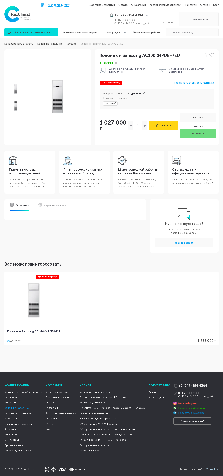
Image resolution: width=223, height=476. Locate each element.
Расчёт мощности (59, 5)
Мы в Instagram (187, 403)
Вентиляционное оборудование (23, 392)
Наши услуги (112, 32)
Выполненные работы (147, 32)
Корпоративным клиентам (165, 4)
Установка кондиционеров (80, 32)
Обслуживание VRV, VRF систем (99, 424)
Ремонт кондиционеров (94, 413)
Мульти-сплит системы (18, 424)
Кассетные (10, 402)
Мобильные (11, 418)
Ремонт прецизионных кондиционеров (103, 439)
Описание (19, 205)
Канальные (10, 434)
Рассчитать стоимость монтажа (194, 82)
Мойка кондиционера (92, 402)
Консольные (11, 429)
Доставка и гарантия (102, 4)
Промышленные (13, 445)
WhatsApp (197, 133)
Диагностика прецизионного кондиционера (106, 434)
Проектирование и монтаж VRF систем (103, 397)
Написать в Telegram (191, 412)
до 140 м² (110, 103)
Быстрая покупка (197, 119)
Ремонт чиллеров (90, 450)
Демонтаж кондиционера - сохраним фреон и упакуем (112, 407)
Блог (216, 4)
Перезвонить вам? (192, 421)
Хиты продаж (156, 397)
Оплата (123, 4)
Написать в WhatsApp (191, 408)
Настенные (11, 397)
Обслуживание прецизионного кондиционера (107, 429)
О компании (138, 4)
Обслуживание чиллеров (94, 445)
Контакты (191, 4)
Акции (152, 392)
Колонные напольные (17, 407)
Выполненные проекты (59, 392)
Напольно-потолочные (18, 413)
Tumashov (212, 469)
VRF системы (12, 439)
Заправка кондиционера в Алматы (99, 418)
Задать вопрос (184, 242)
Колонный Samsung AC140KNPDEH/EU (33, 331)
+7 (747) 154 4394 (193, 386)
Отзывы (205, 4)
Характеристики (52, 205)
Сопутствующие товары (18, 450)
